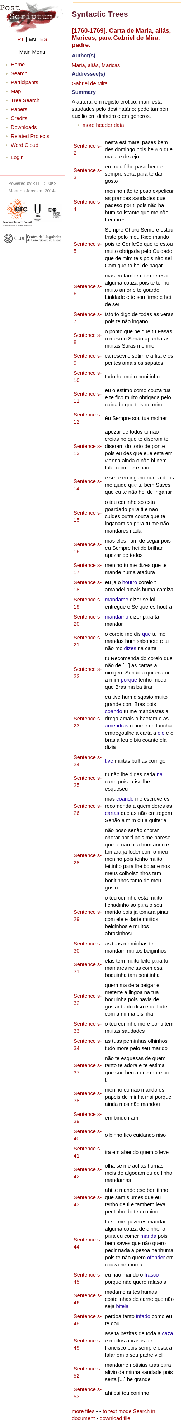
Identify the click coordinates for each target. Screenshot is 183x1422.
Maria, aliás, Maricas (96, 65)
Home (18, 64)
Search (19, 73)
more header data (103, 125)
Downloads (24, 127)
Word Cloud (24, 145)
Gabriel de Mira (90, 83)
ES (43, 39)
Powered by (32, 183)
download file (115, 1418)
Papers (19, 109)
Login (17, 157)
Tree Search (25, 100)
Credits (19, 118)
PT (21, 39)
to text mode (117, 1411)
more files (83, 1411)
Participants (24, 82)
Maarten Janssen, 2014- (32, 191)
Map (16, 91)
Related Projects (30, 136)
